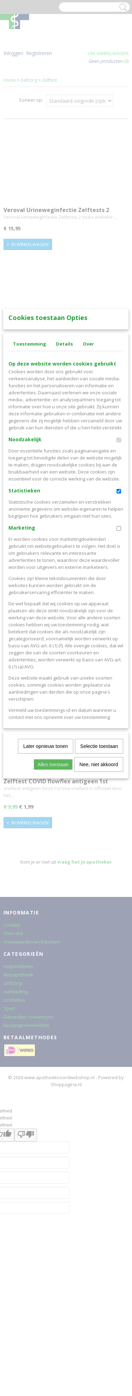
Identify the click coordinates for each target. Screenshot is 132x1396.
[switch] (119, 543)
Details (64, 447)
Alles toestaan (53, 867)
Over (88, 447)
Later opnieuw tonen (45, 849)
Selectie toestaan (99, 849)
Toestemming (29, 447)
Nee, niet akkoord (99, 867)
